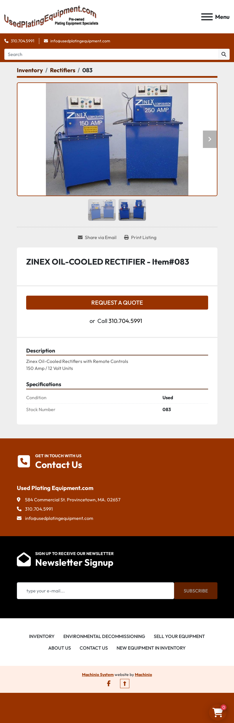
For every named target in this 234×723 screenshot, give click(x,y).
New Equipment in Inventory (151, 648)
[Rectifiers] (62, 70)
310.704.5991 (22, 41)
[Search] (111, 54)
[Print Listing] (140, 237)
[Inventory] (30, 70)
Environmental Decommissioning (104, 636)
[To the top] (124, 683)
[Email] (95, 590)
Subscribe (196, 591)
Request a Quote (117, 302)
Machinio (143, 674)
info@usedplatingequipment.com (80, 41)
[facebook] (109, 683)
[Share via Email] (97, 237)
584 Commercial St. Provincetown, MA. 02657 (72, 500)
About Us (59, 648)
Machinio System (98, 674)
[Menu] (207, 16)
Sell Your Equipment (179, 636)
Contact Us (94, 648)
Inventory (42, 636)
